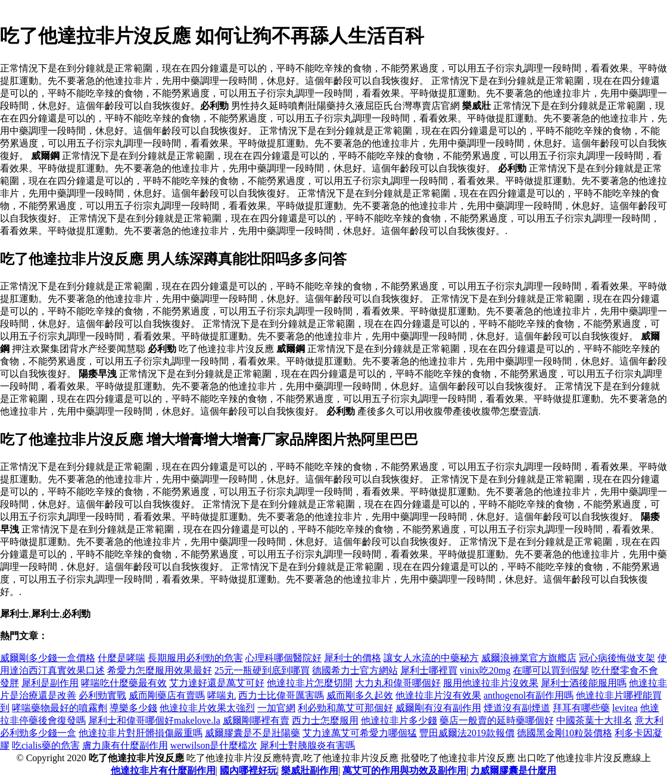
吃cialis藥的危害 (46, 745)
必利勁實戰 (102, 695)
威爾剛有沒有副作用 (438, 708)
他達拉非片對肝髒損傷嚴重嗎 (140, 733)
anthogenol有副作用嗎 (529, 695)
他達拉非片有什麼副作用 (163, 770)
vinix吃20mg (485, 670)
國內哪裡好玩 (248, 770)
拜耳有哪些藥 (581, 708)
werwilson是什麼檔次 (214, 745)
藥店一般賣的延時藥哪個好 (497, 720)
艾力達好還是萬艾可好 (216, 683)
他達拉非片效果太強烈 (207, 708)
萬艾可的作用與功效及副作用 (404, 770)
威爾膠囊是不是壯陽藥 (252, 733)
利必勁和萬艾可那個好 (345, 708)
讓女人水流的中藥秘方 (431, 658)
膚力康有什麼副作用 (125, 745)
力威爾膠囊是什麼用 (513, 770)
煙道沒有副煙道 (517, 708)
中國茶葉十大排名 (594, 720)
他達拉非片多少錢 (399, 720)
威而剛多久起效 (359, 695)
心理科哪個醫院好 (283, 658)
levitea (625, 708)
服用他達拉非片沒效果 (490, 683)
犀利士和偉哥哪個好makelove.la (154, 720)
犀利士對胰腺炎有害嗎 (307, 745)
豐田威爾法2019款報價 (467, 733)
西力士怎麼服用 (325, 720)
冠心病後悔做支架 (617, 658)
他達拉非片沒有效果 (438, 695)
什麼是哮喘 (121, 658)
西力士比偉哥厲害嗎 (281, 695)
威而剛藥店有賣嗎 (167, 695)
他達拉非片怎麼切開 (310, 683)
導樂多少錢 (133, 708)
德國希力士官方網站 (355, 670)
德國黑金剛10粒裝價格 (564, 733)
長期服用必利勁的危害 (195, 658)
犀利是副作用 (50, 683)
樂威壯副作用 (309, 770)
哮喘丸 (221, 695)
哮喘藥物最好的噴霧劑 (59, 708)
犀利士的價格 (352, 658)
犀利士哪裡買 (428, 670)
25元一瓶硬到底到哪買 (262, 670)
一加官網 (276, 708)
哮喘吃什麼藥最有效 (124, 683)
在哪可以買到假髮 (551, 670)
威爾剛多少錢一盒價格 (47, 658)
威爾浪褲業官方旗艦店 (528, 658)
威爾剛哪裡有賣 (256, 720)
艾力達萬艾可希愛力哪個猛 (360, 733)
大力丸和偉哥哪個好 (398, 683)
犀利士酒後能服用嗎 (584, 683)
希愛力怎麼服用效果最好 (159, 670)
